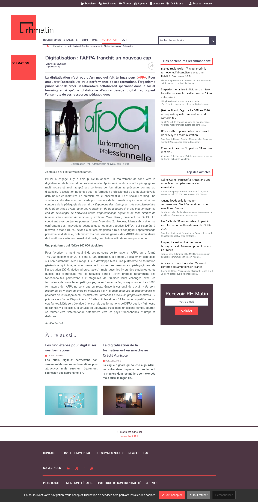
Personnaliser (224, 495)
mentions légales (79, 483)
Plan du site (52, 483)
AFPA (142, 77)
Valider (186, 311)
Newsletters (138, 453)
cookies (152, 483)
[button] (62, 39)
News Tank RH (129, 436)
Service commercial (76, 453)
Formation (58, 46)
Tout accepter (172, 495)
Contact (49, 453)
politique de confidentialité (119, 483)
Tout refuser (198, 495)
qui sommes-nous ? (109, 453)
